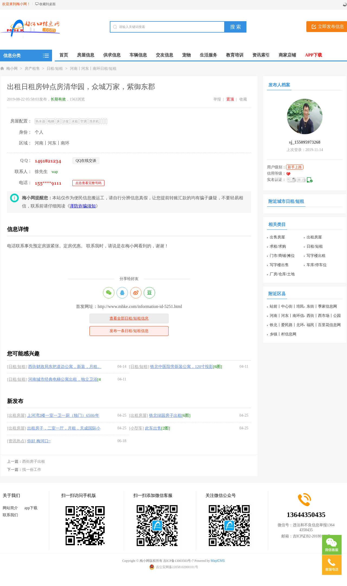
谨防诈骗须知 (83, 206)
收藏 (243, 99)
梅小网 (12, 69)
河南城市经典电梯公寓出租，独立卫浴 (62, 379)
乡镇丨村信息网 (283, 334)
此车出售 (153, 428)
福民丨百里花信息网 (324, 325)
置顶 (230, 99)
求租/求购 (278, 246)
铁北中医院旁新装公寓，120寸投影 (181, 366)
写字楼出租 (316, 256)
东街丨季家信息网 (322, 306)
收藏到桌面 (47, 4)
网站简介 (10, 508)
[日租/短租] (17, 366)
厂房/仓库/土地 (282, 274)
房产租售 (32, 69)
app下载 (30, 508)
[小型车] (136, 428)
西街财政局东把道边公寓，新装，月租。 (64, 366)
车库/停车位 (317, 265)
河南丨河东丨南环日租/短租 (93, 69)
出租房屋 (314, 237)
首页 (63, 55)
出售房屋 (277, 237)
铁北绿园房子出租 (165, 415)
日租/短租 (55, 69)
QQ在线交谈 (86, 161)
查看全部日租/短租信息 (129, 318)
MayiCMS (218, 561)
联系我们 (10, 515)
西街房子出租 (33, 461)
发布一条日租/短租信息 (129, 331)
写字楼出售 (279, 265)
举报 (217, 99)
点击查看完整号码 (88, 183)
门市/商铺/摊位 (282, 256)
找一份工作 (31, 470)
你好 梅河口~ (39, 441)
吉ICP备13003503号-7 (178, 561)
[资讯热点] (16, 441)
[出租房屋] (16, 415)
